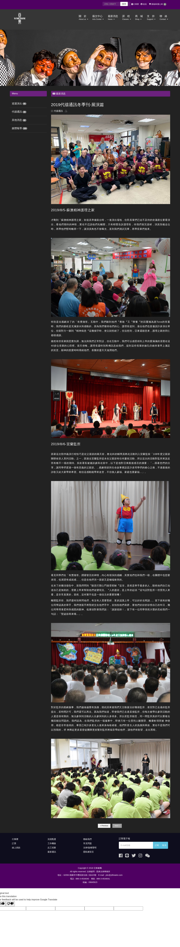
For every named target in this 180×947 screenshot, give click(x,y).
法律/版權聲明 (89, 847)
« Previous (104, 826)
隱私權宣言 (88, 852)
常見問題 (87, 843)
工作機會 (52, 843)
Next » (117, 826)
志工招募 (52, 847)
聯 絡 (164, 17)
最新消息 (113, 17)
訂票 (14, 843)
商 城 (139, 17)
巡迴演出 (17, 103)
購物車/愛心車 (157, 4)
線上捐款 (16, 847)
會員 (144, 4)
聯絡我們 (87, 839)
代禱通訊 (17, 111)
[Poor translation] (10, 904)
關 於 (83, 17)
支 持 (151, 17)
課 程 (126, 17)
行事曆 (135, 4)
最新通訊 (52, 852)
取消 (164, 845)
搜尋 (124, 4)
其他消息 (17, 120)
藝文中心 (98, 17)
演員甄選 (52, 839)
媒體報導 (17, 128)
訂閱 (157, 845)
